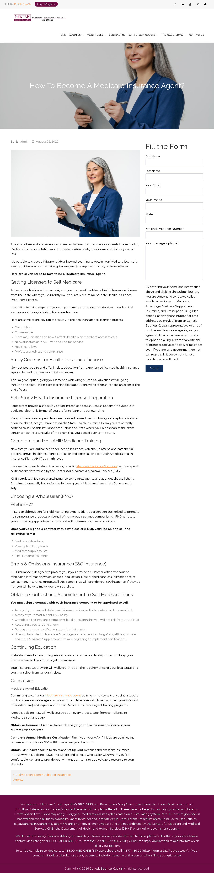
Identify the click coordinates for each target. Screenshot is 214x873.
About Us (75, 35)
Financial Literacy (172, 35)
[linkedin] (182, 4)
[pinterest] (205, 4)
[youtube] (190, 4)
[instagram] (197, 4)
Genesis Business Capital (106, 868)
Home (62, 35)
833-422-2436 (22, 4)
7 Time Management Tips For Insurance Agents (42, 777)
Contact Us (196, 35)
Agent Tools (95, 35)
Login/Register (46, 4)
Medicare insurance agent (63, 695)
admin (23, 141)
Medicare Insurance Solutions (96, 466)
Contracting (117, 35)
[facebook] (175, 4)
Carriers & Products (142, 35)
